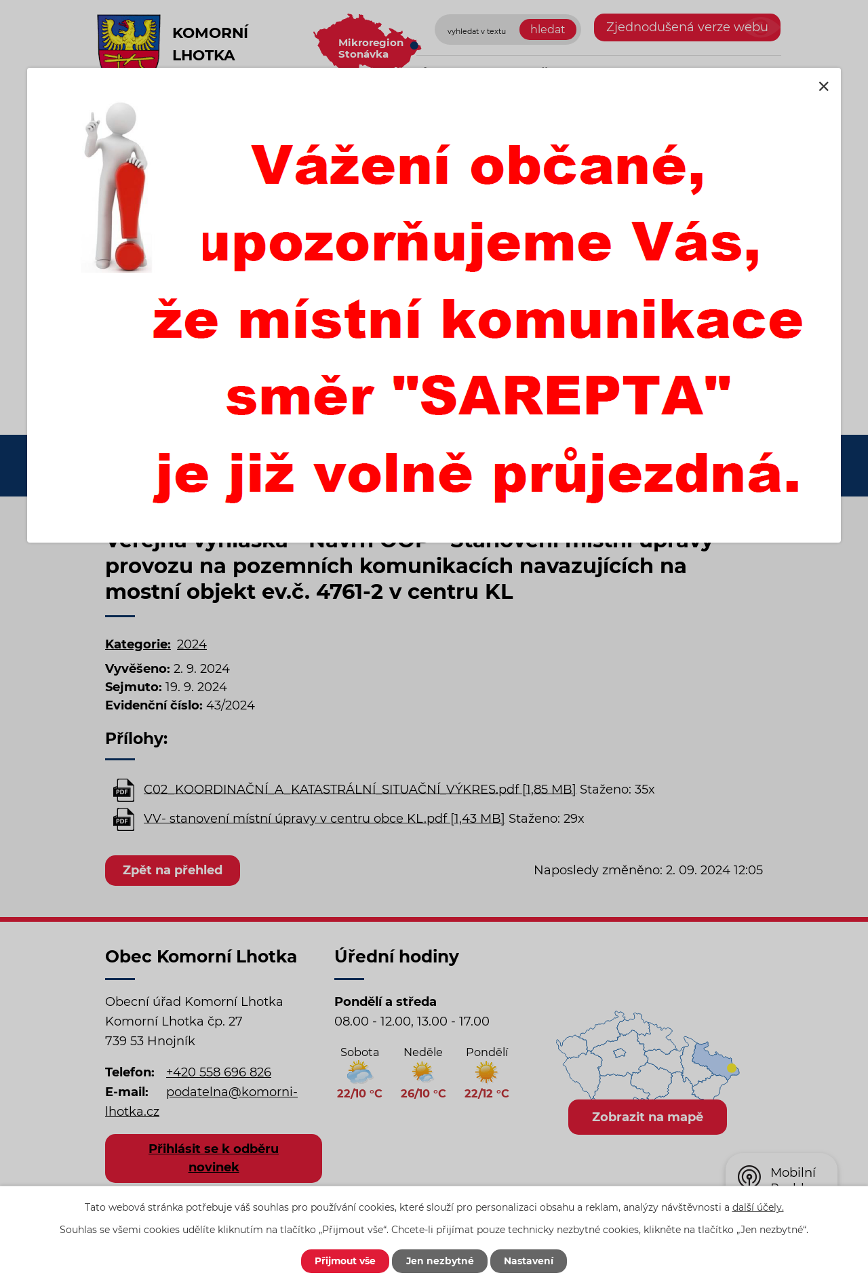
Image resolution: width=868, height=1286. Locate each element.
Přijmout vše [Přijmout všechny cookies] (344, 1261)
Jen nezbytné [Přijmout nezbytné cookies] (440, 1261)
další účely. (758, 1207)
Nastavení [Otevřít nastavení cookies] (530, 1261)
